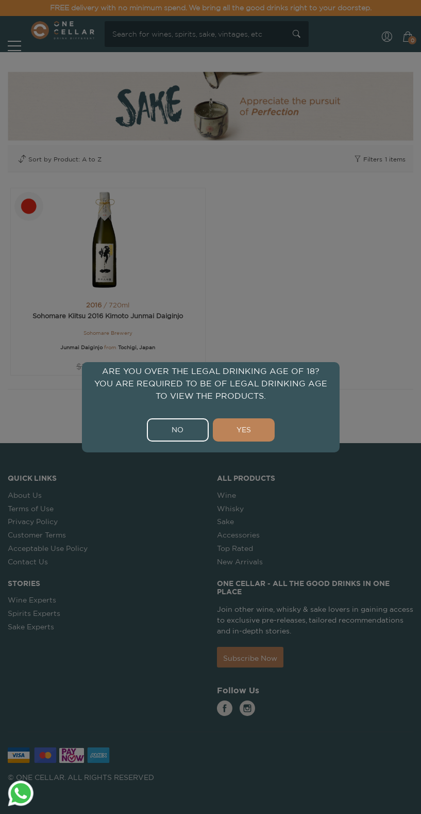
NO (177, 430)
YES (244, 430)
